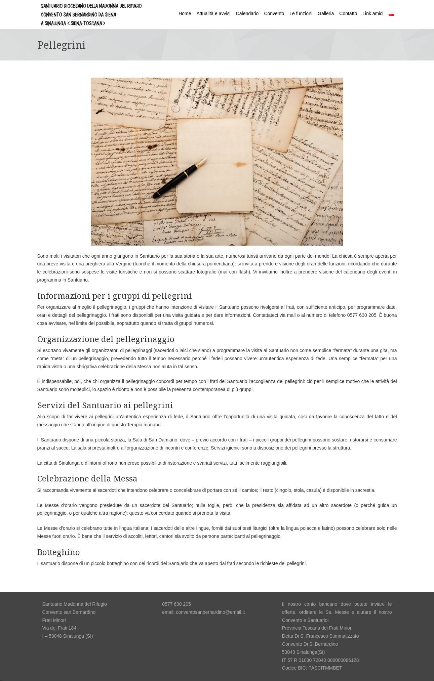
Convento (274, 13)
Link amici (372, 13)
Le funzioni (300, 13)
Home (185, 13)
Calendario (247, 13)
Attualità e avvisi (214, 13)
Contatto (348, 13)
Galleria (326, 13)
